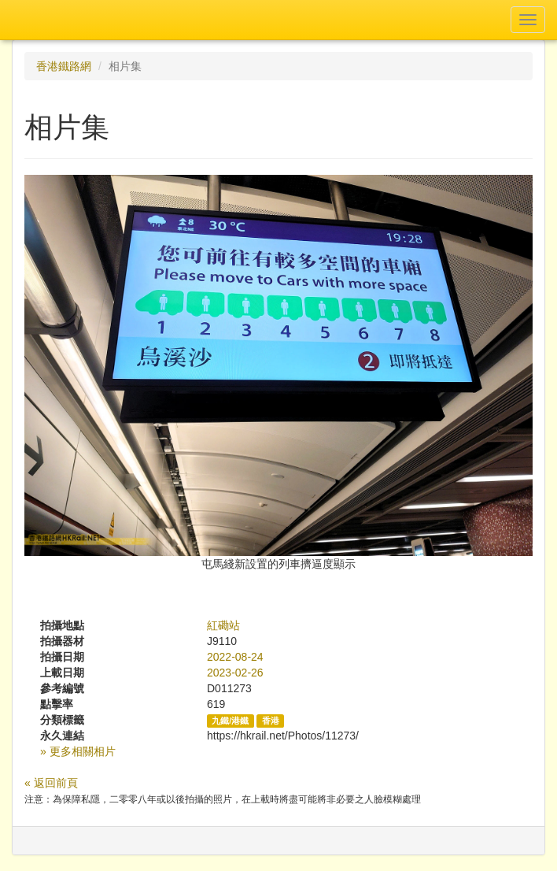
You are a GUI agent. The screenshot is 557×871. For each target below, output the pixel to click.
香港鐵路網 (63, 66)
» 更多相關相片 (78, 751)
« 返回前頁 (51, 782)
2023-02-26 (235, 672)
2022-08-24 (235, 656)
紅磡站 (223, 625)
